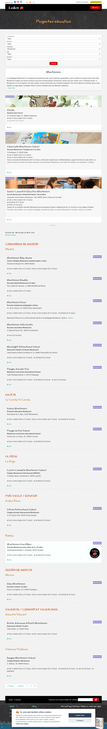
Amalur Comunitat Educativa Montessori (28, 191)
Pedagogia (9, 46)
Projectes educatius (53, 21)
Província (9, 41)
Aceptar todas (79, 715)
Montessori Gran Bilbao (19, 544)
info (9, 127)
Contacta (17, 700)
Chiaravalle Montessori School (23, 146)
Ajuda (11, 700)
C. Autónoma (10, 36)
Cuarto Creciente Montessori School (26, 470)
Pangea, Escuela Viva (18, 369)
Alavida (10, 110)
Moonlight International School (23, 346)
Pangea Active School (18, 430)
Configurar (79, 720)
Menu (95, 7)
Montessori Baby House (19, 258)
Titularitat (9, 57)
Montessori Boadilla (17, 280)
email (80, 699)
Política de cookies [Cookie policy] (22, 723)
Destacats (52, 225)
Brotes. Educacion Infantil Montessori (27, 623)
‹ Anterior (20, 686)
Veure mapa (10, 235)
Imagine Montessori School (21, 658)
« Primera (10, 686)
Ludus (14, 7)
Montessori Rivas (16, 302)
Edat (7, 52)
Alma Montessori (16, 583)
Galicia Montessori (17, 408)
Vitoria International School (21, 509)
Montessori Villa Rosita (20, 324)
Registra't (96, 2)
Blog (34, 706)
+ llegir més (11, 88)
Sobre (12, 706)
